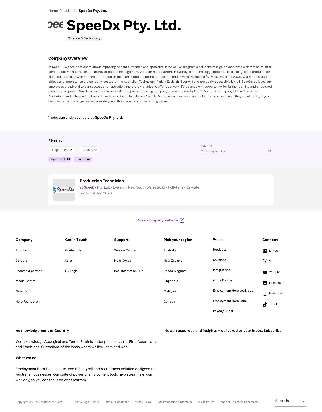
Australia (170, 250)
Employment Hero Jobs (230, 301)
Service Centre (125, 250)
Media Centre (25, 281)
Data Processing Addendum (174, 402)
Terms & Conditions (116, 402)
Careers (21, 261)
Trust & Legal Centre (86, 402)
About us (22, 250)
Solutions (219, 260)
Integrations (221, 270)
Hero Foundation (28, 301)
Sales (69, 261)
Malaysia (170, 291)
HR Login (71, 271)
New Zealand (173, 261)
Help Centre (123, 261)
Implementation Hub (129, 271)
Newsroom (23, 291)
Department (62, 150)
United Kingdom (175, 271)
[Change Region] (290, 402)
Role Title (207, 145)
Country (89, 150)
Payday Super (223, 311)
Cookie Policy (205, 402)
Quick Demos (222, 280)
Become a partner (29, 271)
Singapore (171, 281)
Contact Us (73, 250)
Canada (169, 301)
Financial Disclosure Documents (239, 402)
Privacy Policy (142, 402)
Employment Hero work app (233, 290)
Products (219, 250)
